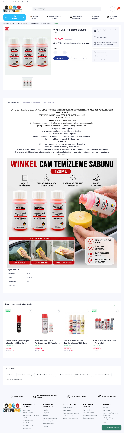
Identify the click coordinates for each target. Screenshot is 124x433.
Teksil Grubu (27, 428)
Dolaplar (45, 426)
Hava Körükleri (87, 410)
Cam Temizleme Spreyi (14, 379)
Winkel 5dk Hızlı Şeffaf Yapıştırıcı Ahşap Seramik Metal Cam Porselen (18, 342)
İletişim (105, 408)
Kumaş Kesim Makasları (70, 418)
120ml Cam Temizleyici (83, 375)
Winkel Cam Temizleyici (25, 375)
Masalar (45, 410)
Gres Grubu (26, 423)
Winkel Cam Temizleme (64, 375)
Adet (55, 48)
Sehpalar (46, 413)
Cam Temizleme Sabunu (45, 375)
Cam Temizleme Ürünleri (102, 375)
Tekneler (45, 415)
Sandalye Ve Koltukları (50, 418)
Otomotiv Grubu (28, 420)
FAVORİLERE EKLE (77, 58)
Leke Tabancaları (88, 413)
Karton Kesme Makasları (70, 416)
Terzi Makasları (67, 408)
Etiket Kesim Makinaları (90, 415)
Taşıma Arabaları (48, 423)
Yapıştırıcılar (27, 410)
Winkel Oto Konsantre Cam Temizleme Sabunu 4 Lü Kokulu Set (75, 342)
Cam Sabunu (10, 375)
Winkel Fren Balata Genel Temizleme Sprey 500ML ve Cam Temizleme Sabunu (47, 342)
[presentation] (114, 306)
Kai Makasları (67, 410)
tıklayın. (87, 43)
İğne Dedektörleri (88, 418)
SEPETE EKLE (61, 58)
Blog (104, 422)
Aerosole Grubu (28, 413)
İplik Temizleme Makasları (71, 413)
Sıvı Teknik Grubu (28, 425)
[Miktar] (60, 52)
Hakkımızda (106, 410)
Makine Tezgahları (48, 421)
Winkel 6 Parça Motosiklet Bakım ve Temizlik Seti (104, 342)
